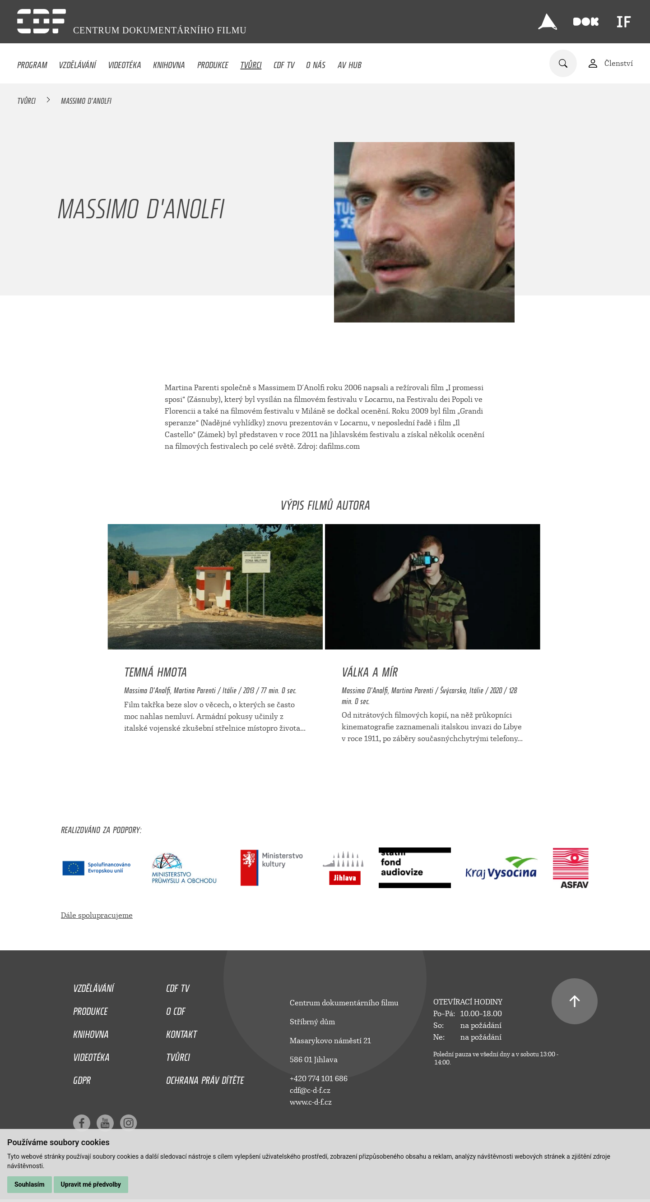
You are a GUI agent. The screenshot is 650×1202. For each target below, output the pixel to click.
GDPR (82, 1077)
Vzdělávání (77, 62)
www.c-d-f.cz (311, 1102)
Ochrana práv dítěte (205, 1077)
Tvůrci (250, 62)
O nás (315, 62)
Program (32, 62)
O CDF (175, 1008)
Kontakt (181, 1031)
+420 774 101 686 (319, 1078)
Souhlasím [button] (29, 1184)
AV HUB (350, 62)
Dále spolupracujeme (97, 915)
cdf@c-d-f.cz (310, 1090)
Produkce (212, 62)
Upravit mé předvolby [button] (91, 1184)
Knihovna (169, 62)
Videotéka (124, 62)
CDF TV (284, 62)
